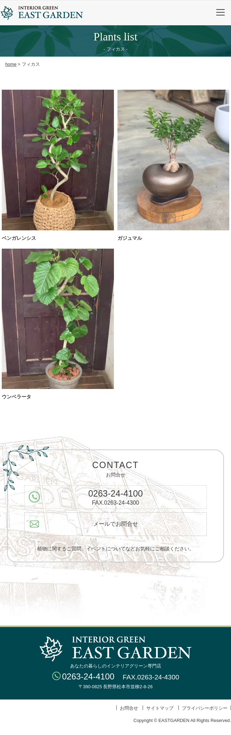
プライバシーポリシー (204, 708)
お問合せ (129, 708)
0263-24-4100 (115, 493)
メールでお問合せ (115, 524)
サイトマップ (160, 708)
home (10, 64)
